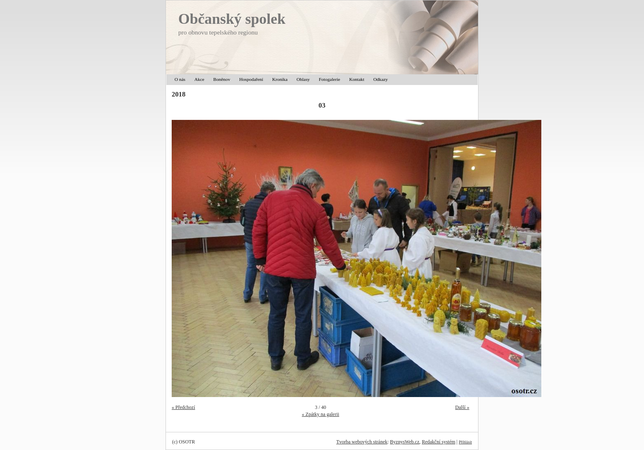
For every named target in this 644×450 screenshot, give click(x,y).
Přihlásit (465, 442)
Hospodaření (251, 79)
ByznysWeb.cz (404, 442)
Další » (462, 407)
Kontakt (356, 79)
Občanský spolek (231, 19)
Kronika (280, 79)
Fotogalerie (329, 79)
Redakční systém (438, 442)
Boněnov (221, 79)
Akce (199, 79)
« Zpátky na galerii (320, 414)
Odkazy (380, 79)
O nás (180, 79)
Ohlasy (303, 79)
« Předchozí (183, 407)
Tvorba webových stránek (362, 442)
